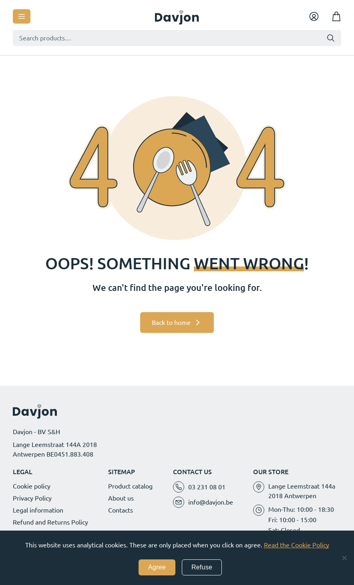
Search (331, 38)
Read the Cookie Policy (296, 545)
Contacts (120, 510)
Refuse (201, 567)
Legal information (38, 510)
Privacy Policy (32, 498)
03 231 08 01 (206, 487)
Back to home (171, 322)
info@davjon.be (210, 502)
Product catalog (130, 486)
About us (121, 498)
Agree (157, 567)
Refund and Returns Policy (50, 522)
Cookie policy (31, 486)
